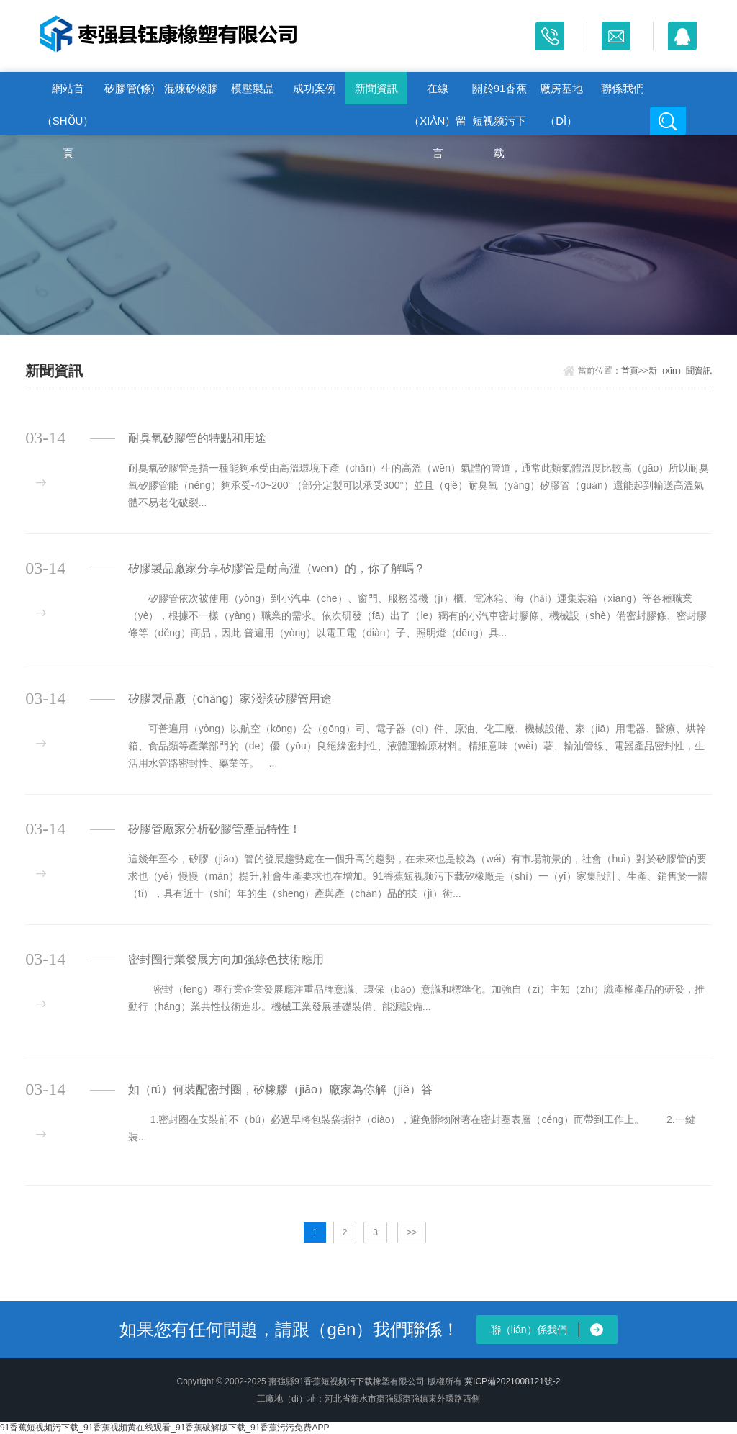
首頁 (629, 371)
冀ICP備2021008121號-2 (512, 1381)
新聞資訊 (376, 88)
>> (412, 1232)
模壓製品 (252, 88)
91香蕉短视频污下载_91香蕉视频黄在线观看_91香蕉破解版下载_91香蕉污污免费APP (164, 1427)
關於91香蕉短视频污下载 (500, 93)
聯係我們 (622, 88)
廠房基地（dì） (561, 93)
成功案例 (314, 88)
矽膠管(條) (129, 88)
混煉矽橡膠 (191, 88)
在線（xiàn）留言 (437, 93)
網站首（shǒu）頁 (68, 93)
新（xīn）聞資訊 (680, 371)
